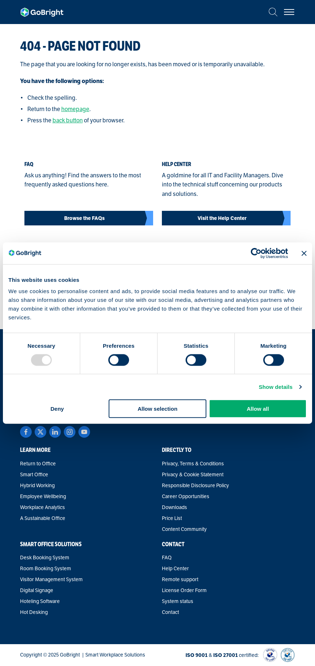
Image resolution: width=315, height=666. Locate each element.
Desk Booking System (44, 557)
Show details (276, 386)
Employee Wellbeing (43, 496)
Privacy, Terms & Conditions (193, 463)
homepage (75, 109)
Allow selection (157, 409)
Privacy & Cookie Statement (192, 474)
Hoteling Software (40, 601)
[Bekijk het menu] (289, 12)
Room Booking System (45, 568)
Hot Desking (34, 612)
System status (177, 601)
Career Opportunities (185, 496)
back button (67, 120)
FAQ (167, 557)
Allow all (258, 409)
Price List (172, 518)
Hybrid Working (37, 485)
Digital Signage (36, 590)
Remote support (180, 579)
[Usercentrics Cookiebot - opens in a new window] (256, 253)
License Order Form (184, 590)
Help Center (175, 568)
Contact (170, 612)
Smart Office (34, 474)
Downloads (174, 507)
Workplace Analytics (42, 507)
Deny (57, 409)
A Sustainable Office (42, 518)
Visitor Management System (51, 579)
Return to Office (38, 463)
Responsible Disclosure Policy (195, 485)
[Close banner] (304, 253)
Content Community (184, 529)
